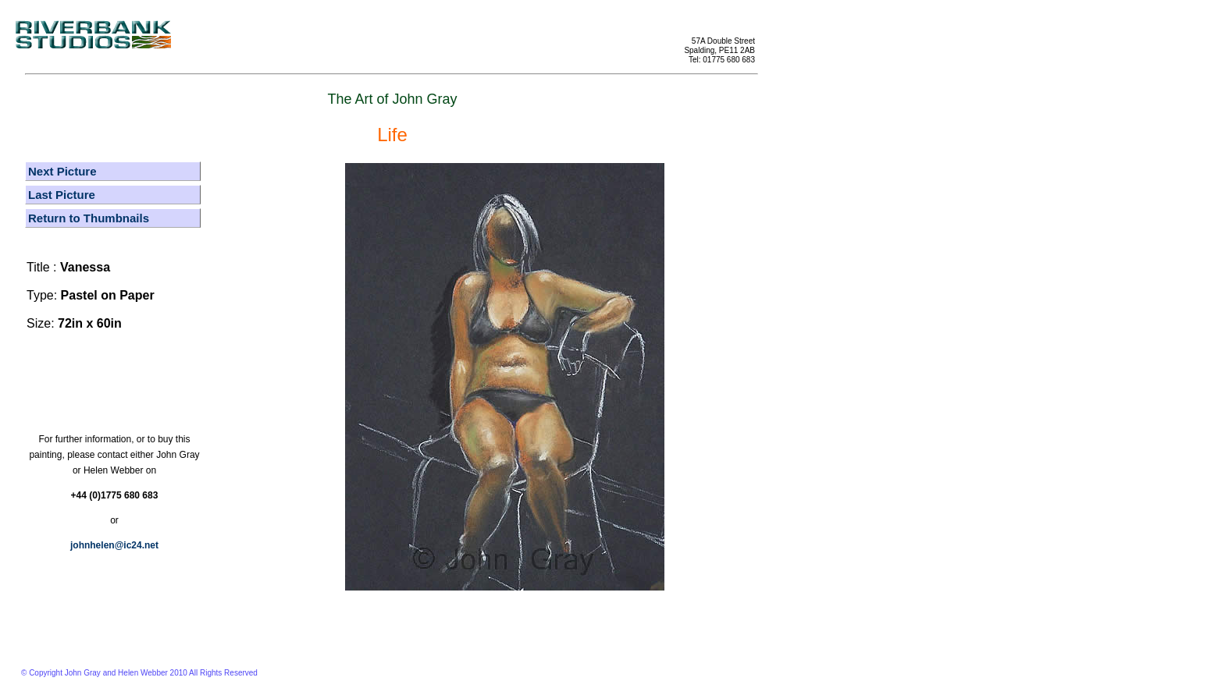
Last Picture (61, 194)
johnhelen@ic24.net (114, 545)
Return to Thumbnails (88, 218)
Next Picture (62, 171)
